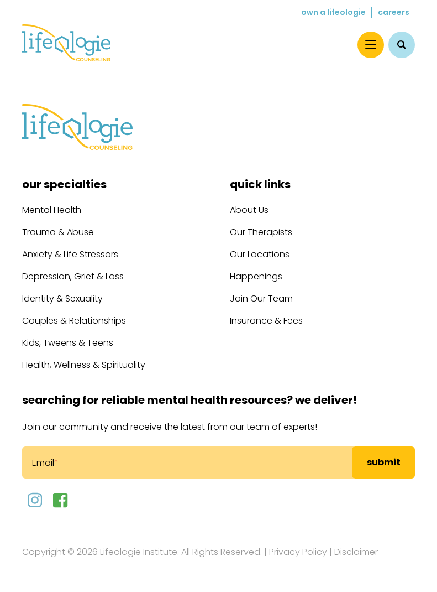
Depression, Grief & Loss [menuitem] (73, 276)
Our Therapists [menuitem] (261, 232)
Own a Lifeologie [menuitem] (333, 12)
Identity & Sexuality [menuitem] (62, 298)
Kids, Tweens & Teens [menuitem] (67, 342)
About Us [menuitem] (249, 210)
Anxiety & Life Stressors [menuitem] (70, 254)
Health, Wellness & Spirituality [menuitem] (83, 365)
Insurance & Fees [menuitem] (266, 320)
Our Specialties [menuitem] (64, 184)
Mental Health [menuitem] (51, 210)
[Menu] (370, 44)
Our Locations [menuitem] (259, 254)
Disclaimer (356, 552)
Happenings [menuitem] (256, 276)
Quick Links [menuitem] (260, 184)
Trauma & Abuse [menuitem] (58, 232)
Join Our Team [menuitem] (261, 298)
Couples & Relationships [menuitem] (74, 320)
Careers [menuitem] (393, 12)
